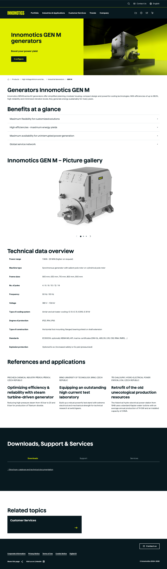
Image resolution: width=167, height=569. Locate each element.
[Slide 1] (80, 236)
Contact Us (141, 4)
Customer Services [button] (77, 13)
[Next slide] (90, 236)
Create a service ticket (141, 13)
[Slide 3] (86, 236)
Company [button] (104, 13)
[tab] (32, 458)
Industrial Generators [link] (56, 79)
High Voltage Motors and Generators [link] (33, 79)
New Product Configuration (146, 13)
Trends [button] (93, 13)
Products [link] (15, 79)
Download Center (135, 13)
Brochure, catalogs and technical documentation (31, 469)
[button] (128, 3)
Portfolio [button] (35, 13)
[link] (8, 79)
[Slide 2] (83, 236)
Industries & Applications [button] (53, 13)
